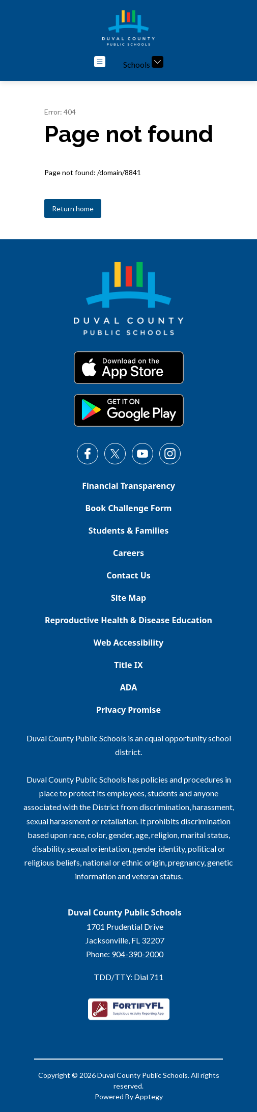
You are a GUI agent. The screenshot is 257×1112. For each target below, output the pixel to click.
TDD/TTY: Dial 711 (128, 977)
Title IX (128, 665)
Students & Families (128, 530)
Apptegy (149, 1096)
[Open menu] (99, 61)
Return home (73, 208)
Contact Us (128, 575)
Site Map (128, 597)
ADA (128, 687)
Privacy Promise (128, 709)
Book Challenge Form (128, 508)
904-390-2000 (137, 954)
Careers (128, 553)
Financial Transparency (128, 485)
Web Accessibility (129, 642)
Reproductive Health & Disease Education (128, 620)
